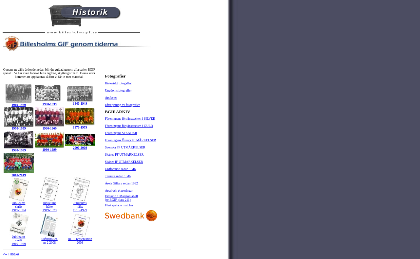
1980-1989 (18, 150)
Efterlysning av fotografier (122, 105)
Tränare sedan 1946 (118, 176)
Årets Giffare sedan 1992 (121, 183)
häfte (49, 206)
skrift (18, 206)
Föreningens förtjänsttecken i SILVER (130, 118)
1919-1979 (49, 210)
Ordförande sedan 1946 (120, 169)
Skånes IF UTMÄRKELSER (124, 162)
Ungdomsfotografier (118, 90)
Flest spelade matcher (119, 205)
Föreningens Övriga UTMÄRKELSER (130, 140)
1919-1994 (18, 210)
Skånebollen (49, 239)
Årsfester (111, 97)
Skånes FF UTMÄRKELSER (124, 154)
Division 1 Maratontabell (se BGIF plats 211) (121, 197)
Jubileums (19, 203)
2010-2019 (18, 175)
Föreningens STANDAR (121, 133)
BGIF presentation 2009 (80, 240)
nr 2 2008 (49, 242)
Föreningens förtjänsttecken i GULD (129, 126)
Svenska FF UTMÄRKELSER (125, 147)
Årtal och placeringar (119, 190)
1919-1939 (18, 244)
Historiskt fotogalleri (118, 83)
